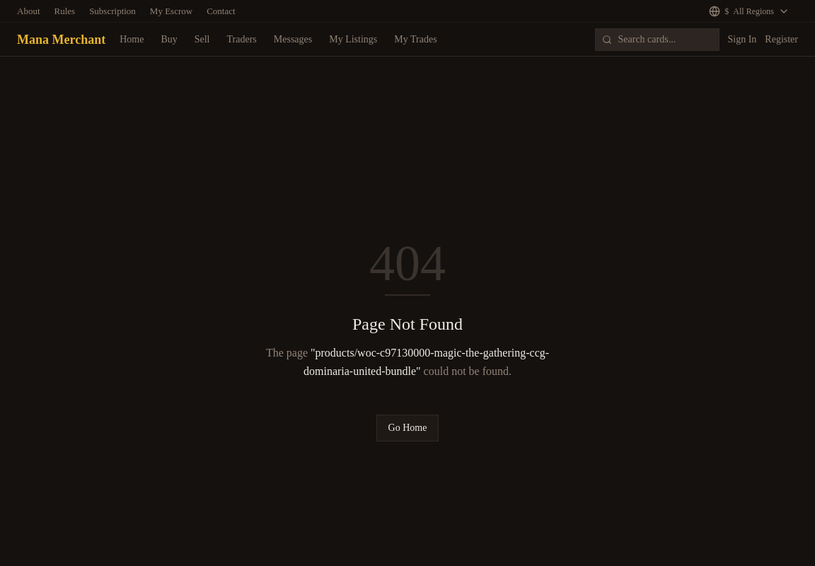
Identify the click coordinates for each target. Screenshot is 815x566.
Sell (202, 39)
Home (132, 39)
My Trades (415, 39)
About (28, 11)
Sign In (742, 39)
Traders (242, 39)
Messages (293, 39)
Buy (169, 39)
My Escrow (171, 11)
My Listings (353, 39)
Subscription (112, 11)
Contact (221, 11)
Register (781, 39)
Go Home (407, 427)
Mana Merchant (61, 40)
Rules (65, 11)
